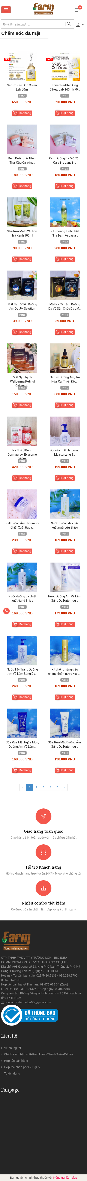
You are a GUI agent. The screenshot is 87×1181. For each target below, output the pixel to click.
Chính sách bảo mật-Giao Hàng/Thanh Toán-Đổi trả (38, 1054)
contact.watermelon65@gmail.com (28, 1002)
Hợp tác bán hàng (16, 1060)
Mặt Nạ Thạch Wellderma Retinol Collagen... (22, 381)
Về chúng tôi (12, 1048)
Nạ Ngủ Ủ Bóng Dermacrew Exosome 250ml (22, 455)
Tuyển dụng (12, 1073)
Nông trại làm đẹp (65, 1177)
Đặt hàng (25, 113)
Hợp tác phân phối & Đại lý (22, 1067)
